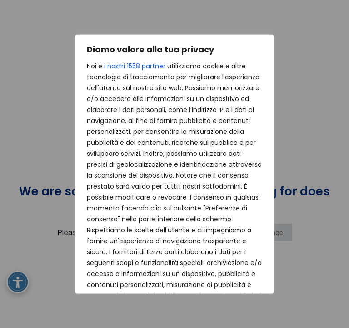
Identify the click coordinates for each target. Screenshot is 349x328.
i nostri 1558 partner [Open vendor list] (134, 66)
